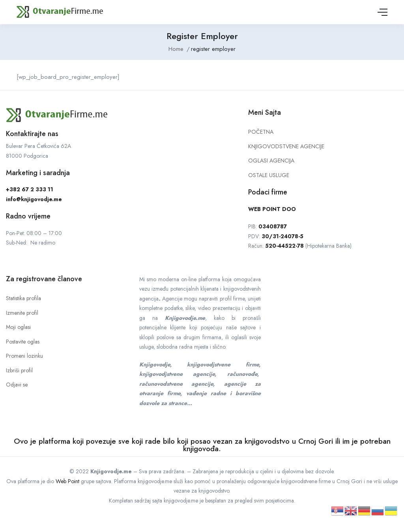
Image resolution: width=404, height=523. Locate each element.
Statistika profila (23, 298)
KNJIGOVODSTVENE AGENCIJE (286, 146)
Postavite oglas (22, 342)
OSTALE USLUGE (268, 175)
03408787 (272, 226)
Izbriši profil (19, 370)
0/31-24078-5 (284, 236)
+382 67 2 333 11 (29, 189)
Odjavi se (17, 385)
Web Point (67, 481)
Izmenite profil (22, 313)
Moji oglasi (18, 327)
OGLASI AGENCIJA (271, 160)
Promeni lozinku (24, 356)
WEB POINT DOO (272, 209)
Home (175, 49)
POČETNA (260, 132)
